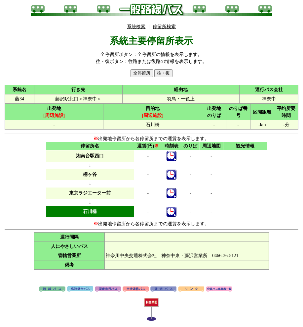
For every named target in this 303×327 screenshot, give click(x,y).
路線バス (52, 289)
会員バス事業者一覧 (219, 289)
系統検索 (136, 26)
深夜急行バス (108, 289)
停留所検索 (164, 26)
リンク (191, 289)
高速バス (80, 289)
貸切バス (163, 289)
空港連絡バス (136, 289)
